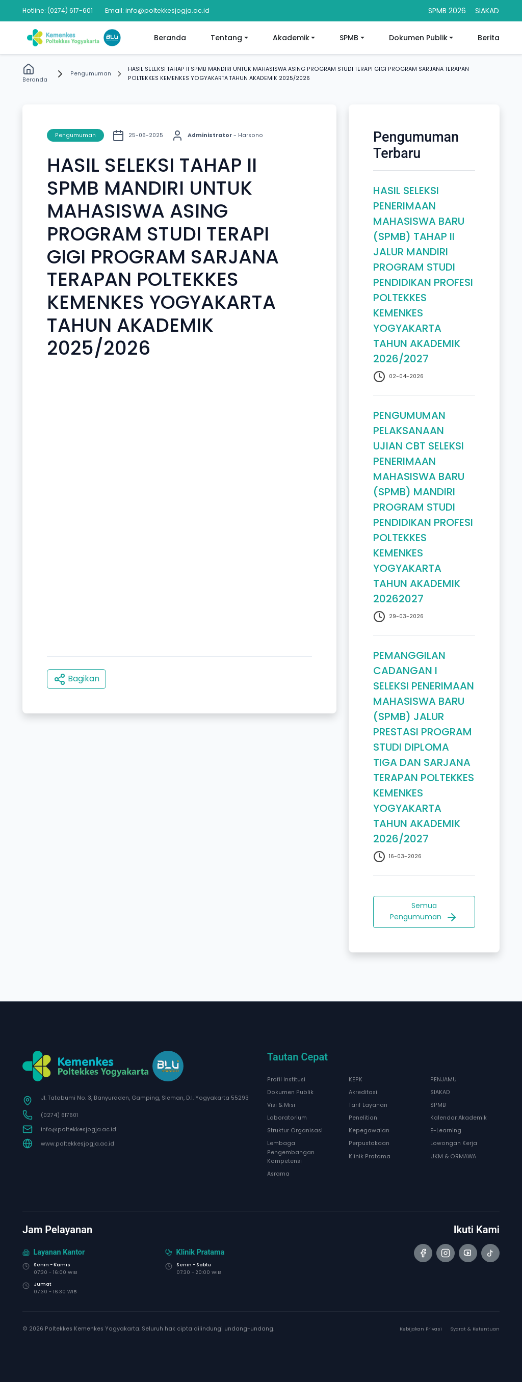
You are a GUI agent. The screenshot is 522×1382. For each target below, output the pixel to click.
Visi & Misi (281, 1105)
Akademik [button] (291, 38)
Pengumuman (90, 73)
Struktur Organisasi (295, 1130)
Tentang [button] (226, 38)
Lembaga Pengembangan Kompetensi (291, 1151)
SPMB (438, 1105)
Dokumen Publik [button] (418, 38)
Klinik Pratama (369, 1156)
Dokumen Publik (290, 1092)
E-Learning (445, 1130)
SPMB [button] (349, 38)
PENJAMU (443, 1079)
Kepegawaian (369, 1130)
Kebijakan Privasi (421, 1328)
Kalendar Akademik (458, 1118)
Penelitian (363, 1118)
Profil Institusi (286, 1079)
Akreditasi (363, 1092)
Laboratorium (287, 1118)
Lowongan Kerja (453, 1143)
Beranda (170, 38)
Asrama (278, 1174)
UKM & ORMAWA (453, 1156)
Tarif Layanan (368, 1105)
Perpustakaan (369, 1143)
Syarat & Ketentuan (475, 1328)
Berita (489, 38)
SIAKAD (440, 1092)
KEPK (355, 1079)
